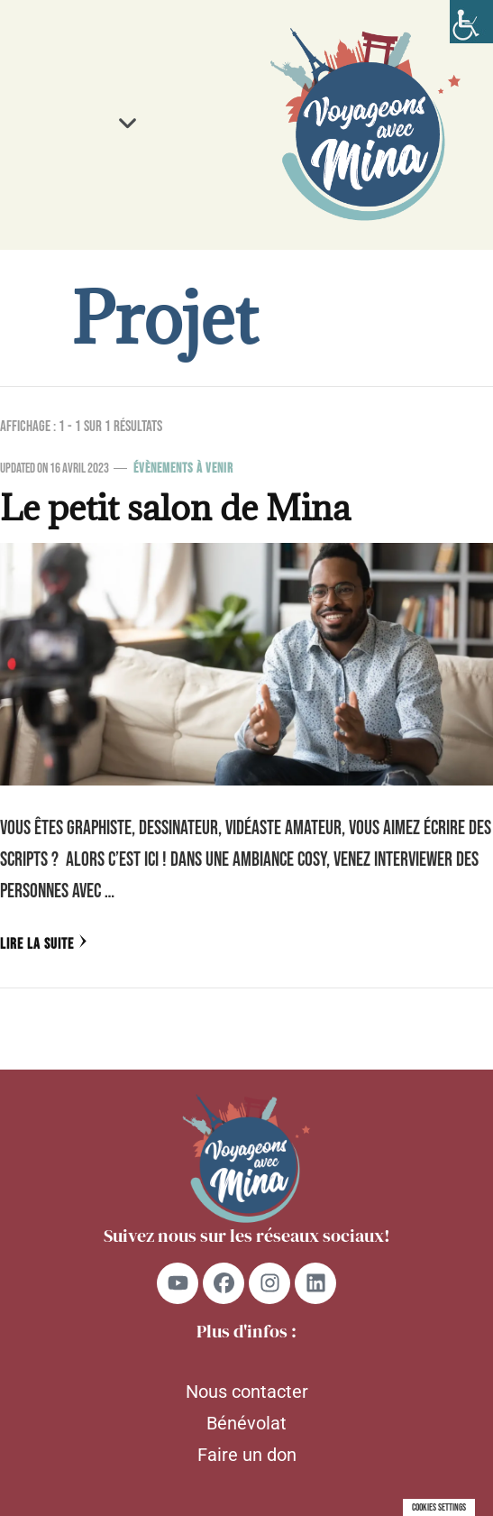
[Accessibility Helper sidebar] (471, 21)
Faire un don (247, 1454)
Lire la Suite (43, 943)
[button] (128, 124)
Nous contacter (247, 1391)
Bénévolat (246, 1423)
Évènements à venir (183, 468)
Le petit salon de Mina (175, 507)
